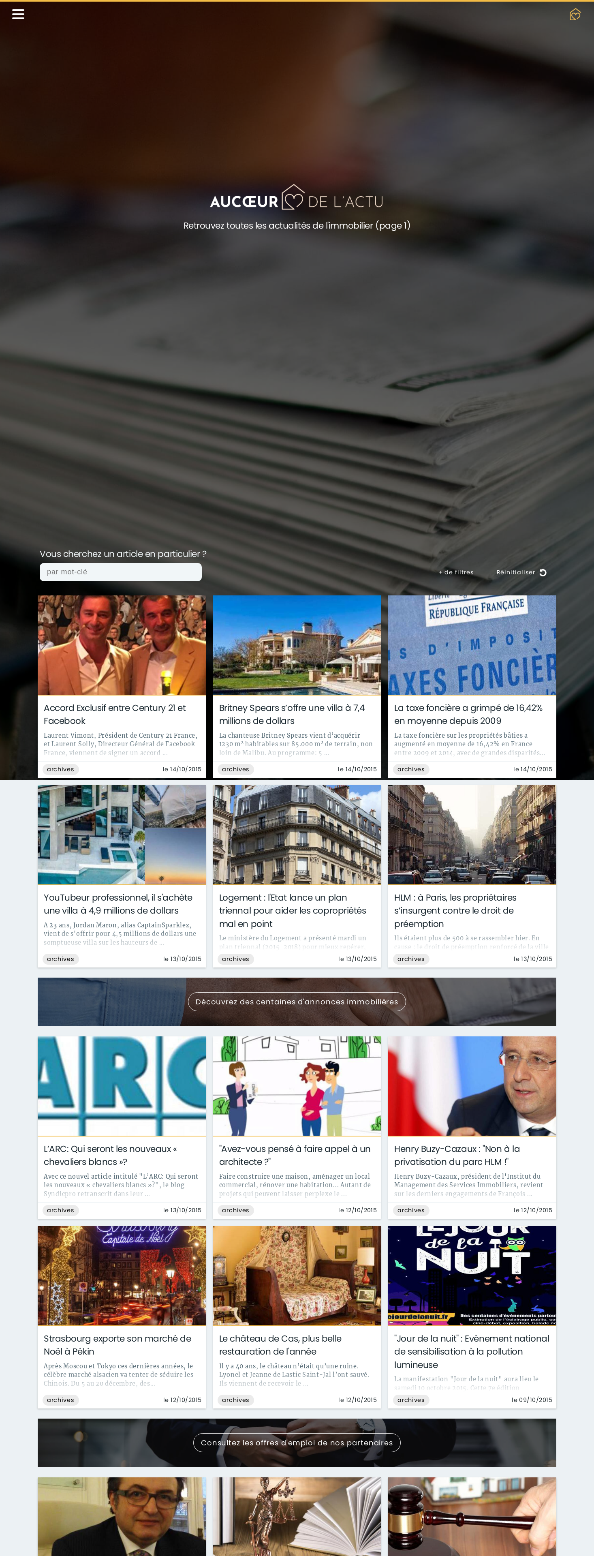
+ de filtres (456, 572)
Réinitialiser (522, 572)
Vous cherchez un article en (123, 554)
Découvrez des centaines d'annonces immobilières (297, 1002)
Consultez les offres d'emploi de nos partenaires (297, 1443)
